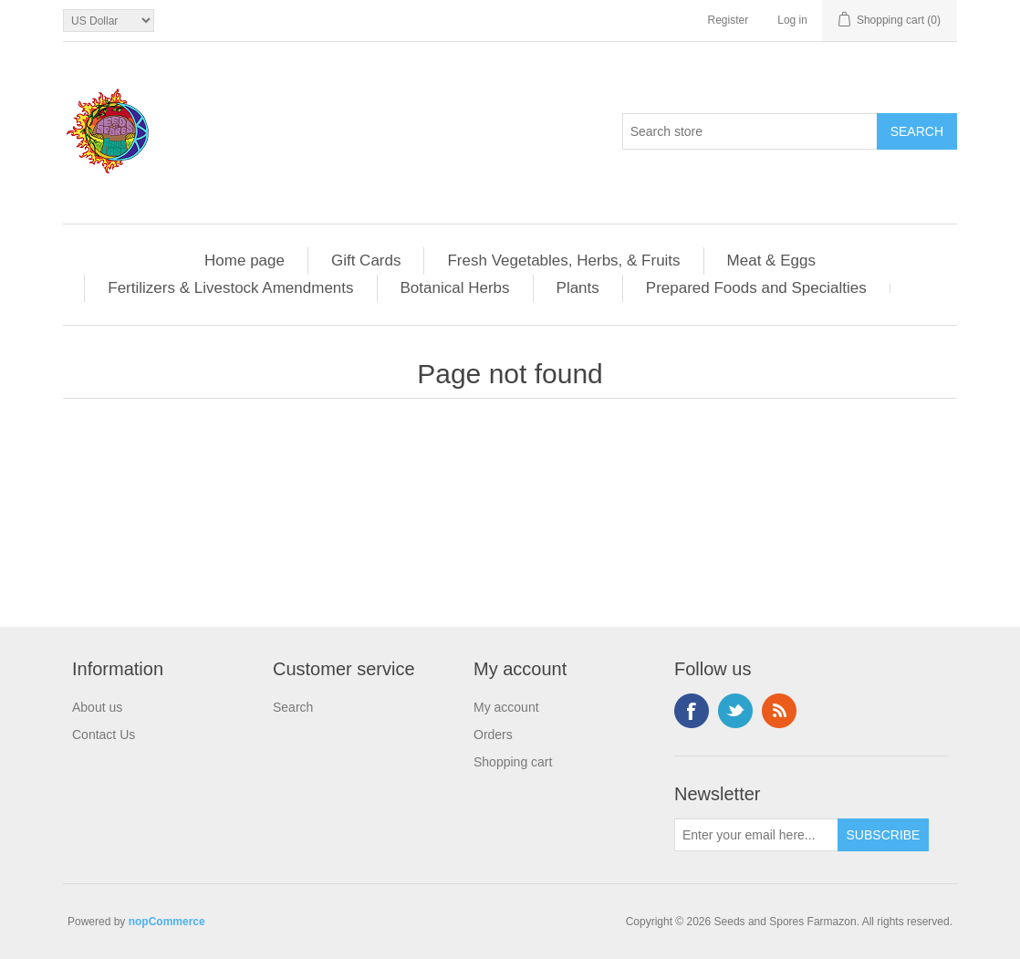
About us (97, 707)
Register (728, 20)
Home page (244, 260)
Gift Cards (366, 260)
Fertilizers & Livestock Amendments (230, 288)
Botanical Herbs (455, 288)
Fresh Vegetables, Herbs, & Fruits (563, 260)
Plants (578, 288)
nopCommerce (167, 921)
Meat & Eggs (771, 260)
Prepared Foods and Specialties (756, 288)
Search (293, 707)
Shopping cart (513, 762)
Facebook (691, 710)
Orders (493, 734)
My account (506, 707)
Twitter (735, 710)
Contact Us (103, 734)
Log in (792, 20)
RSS (779, 710)
